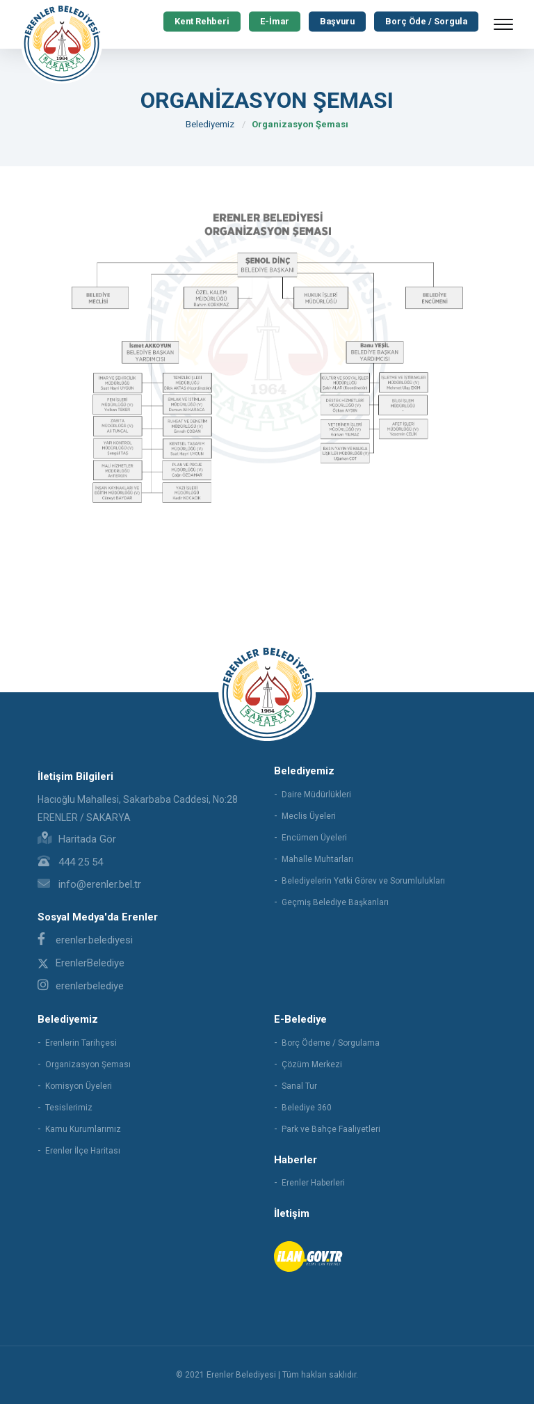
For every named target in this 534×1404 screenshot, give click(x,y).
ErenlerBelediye (81, 963)
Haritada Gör (77, 839)
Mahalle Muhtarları (317, 859)
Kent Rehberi (197, 21)
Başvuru (334, 21)
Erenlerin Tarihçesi (81, 1043)
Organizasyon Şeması (300, 124)
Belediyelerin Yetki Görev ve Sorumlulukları (363, 881)
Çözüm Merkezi (312, 1064)
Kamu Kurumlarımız (83, 1129)
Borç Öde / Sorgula (425, 21)
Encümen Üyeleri (314, 838)
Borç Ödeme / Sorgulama (331, 1043)
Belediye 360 (307, 1107)
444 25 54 (70, 862)
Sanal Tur (299, 1086)
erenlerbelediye (81, 986)
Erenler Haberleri (313, 1183)
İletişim (291, 1213)
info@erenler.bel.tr (89, 884)
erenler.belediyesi (85, 940)
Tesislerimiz (68, 1107)
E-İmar (271, 21)
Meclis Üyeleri (309, 816)
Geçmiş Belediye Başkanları (335, 902)
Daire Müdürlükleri (316, 794)
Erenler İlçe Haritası (82, 1151)
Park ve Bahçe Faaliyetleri (331, 1129)
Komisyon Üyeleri (78, 1086)
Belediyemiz (210, 124)
